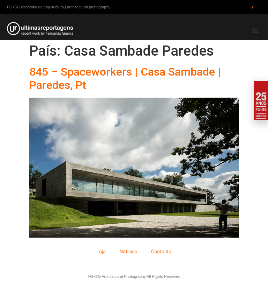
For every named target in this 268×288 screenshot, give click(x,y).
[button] (255, 30)
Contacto (161, 251)
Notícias (128, 251)
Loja (101, 251)
